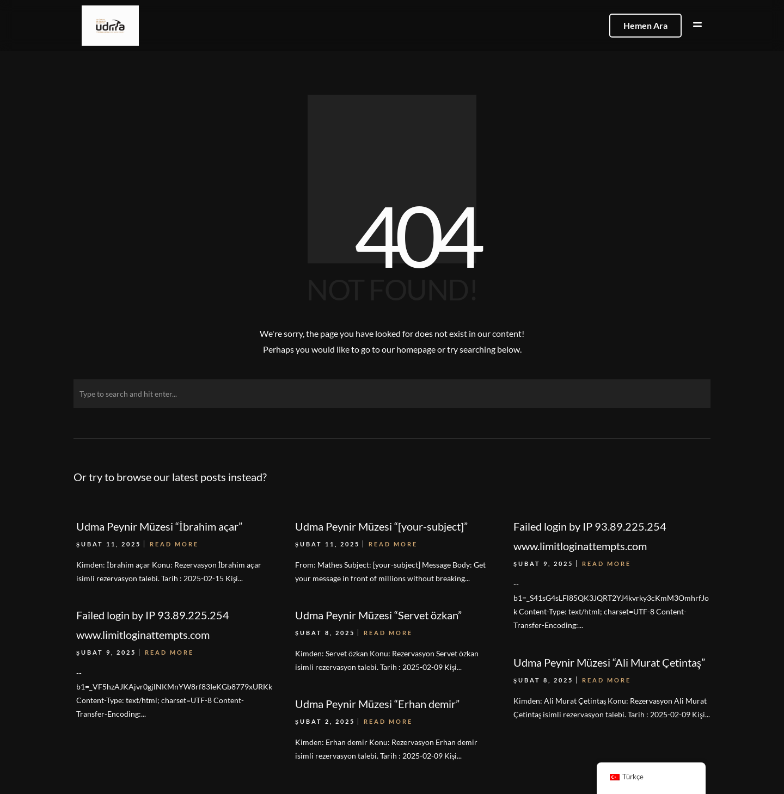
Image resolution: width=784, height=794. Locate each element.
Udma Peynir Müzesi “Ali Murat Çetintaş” (609, 662)
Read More (169, 652)
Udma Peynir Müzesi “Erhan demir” (377, 703)
